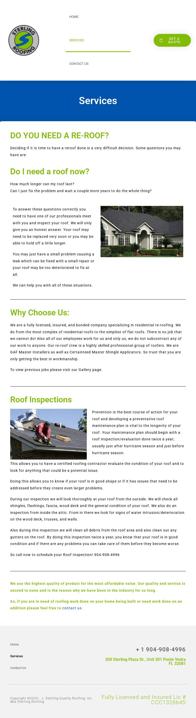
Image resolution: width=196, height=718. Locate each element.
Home (73, 17)
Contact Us (79, 64)
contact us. (72, 608)
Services (76, 40)
